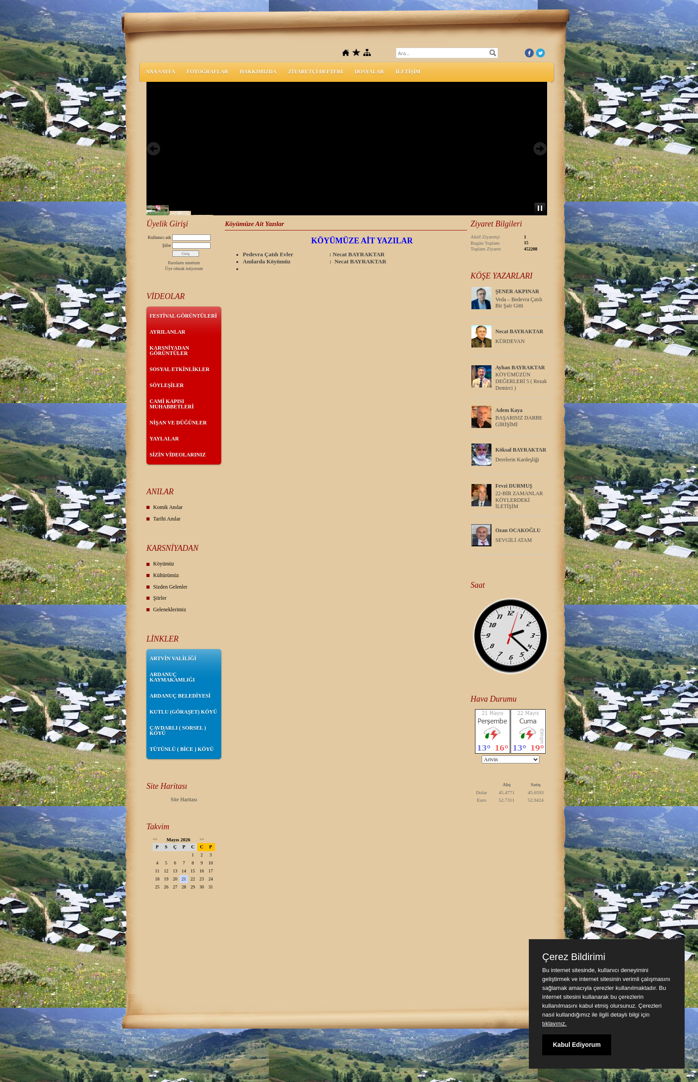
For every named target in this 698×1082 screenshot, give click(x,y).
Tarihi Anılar (166, 519)
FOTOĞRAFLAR (207, 72)
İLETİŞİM (408, 72)
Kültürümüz (166, 575)
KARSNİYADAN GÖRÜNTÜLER (169, 350)
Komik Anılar (168, 507)
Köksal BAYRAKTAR (520, 450)
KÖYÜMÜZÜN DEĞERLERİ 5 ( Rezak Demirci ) (521, 381)
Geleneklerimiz (169, 609)
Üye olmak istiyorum (184, 268)
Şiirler (159, 598)
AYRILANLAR (167, 332)
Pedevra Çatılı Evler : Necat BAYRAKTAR (314, 254)
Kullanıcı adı (159, 237)
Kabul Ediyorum (577, 1044)
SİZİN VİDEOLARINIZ (178, 455)
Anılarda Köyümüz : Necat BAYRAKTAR (314, 261)
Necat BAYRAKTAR (519, 331)
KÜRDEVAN (510, 341)
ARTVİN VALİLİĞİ (173, 658)
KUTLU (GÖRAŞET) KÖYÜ (183, 712)
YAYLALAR (164, 439)
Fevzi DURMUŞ (513, 486)
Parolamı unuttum (184, 262)
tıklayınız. (554, 1023)
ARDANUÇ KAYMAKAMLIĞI (172, 677)
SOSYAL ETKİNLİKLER (180, 369)
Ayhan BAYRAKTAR (520, 367)
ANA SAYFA (160, 72)
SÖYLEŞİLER (167, 385)
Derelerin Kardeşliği (517, 459)
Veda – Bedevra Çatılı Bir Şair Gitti (519, 302)
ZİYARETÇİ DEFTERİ (315, 72)
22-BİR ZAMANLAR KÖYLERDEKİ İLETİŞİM (519, 500)
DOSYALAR (369, 72)
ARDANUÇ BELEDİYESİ (180, 696)
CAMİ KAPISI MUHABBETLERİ (172, 404)
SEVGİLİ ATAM (513, 540)
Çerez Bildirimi (573, 957)
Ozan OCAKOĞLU (518, 530)
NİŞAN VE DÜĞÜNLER (178, 423)
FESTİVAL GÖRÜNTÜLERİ (183, 316)
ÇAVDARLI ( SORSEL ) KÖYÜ (178, 730)
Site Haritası (183, 799)
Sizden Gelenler (170, 587)
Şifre (166, 245)
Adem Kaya (509, 410)
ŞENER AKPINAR (517, 291)
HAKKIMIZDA (257, 72)
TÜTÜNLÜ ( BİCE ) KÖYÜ (182, 749)
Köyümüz (163, 564)
